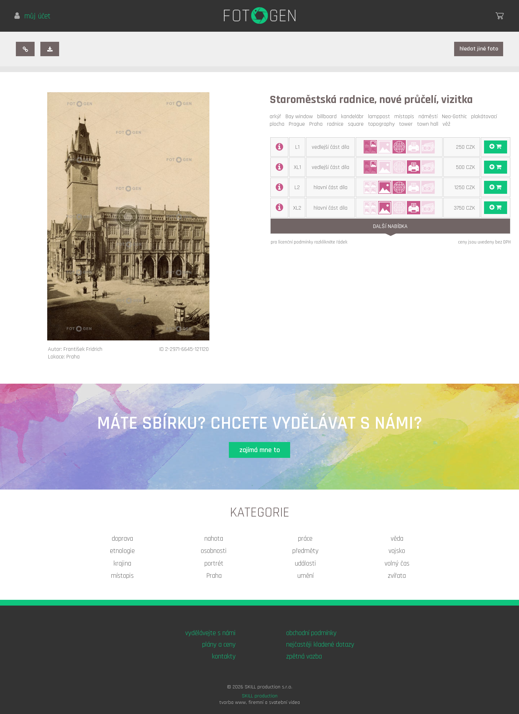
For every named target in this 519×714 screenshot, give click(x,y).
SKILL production (260, 696)
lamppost (380, 116)
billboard (328, 116)
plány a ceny (219, 644)
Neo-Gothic (456, 116)
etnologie (122, 550)
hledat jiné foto (479, 49)
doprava (122, 538)
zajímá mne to (259, 450)
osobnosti (214, 550)
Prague (298, 124)
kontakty (224, 656)
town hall (429, 124)
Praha (317, 124)
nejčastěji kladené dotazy (320, 644)
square (357, 124)
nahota (213, 538)
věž (448, 124)
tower (407, 124)
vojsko (397, 550)
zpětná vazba (304, 656)
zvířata (397, 575)
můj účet (32, 16)
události (305, 563)
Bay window (300, 116)
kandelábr (354, 116)
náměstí (429, 116)
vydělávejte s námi (210, 633)
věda (397, 538)
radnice (336, 124)
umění (305, 575)
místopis (405, 116)
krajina (122, 563)
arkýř (277, 116)
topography (383, 124)
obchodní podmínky (311, 633)
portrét (213, 563)
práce (305, 538)
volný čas (397, 563)
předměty (305, 550)
